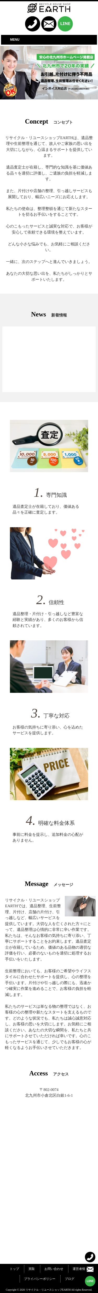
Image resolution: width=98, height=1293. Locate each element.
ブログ (69, 1279)
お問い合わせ (53, 1269)
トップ (14, 1269)
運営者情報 (80, 1269)
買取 (31, 1269)
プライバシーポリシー (39, 1279)
